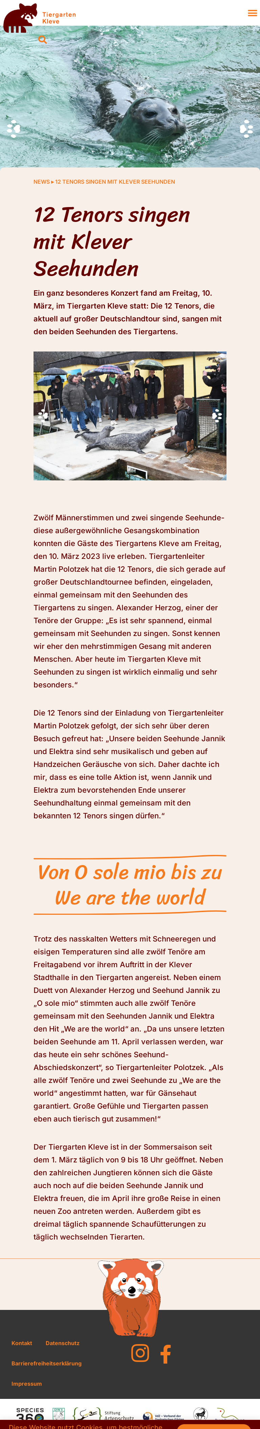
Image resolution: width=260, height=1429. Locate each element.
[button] (42, 40)
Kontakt (22, 1343)
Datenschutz (63, 1343)
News (42, 181)
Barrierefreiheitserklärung (47, 1363)
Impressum (27, 1383)
